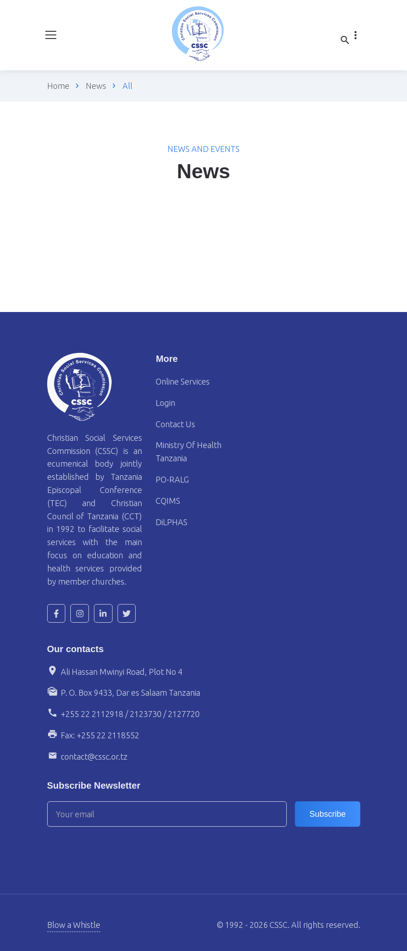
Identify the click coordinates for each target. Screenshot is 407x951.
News (96, 85)
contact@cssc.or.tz (94, 756)
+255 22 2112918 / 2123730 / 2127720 (130, 713)
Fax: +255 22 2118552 (100, 735)
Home (58, 85)
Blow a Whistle (73, 924)
